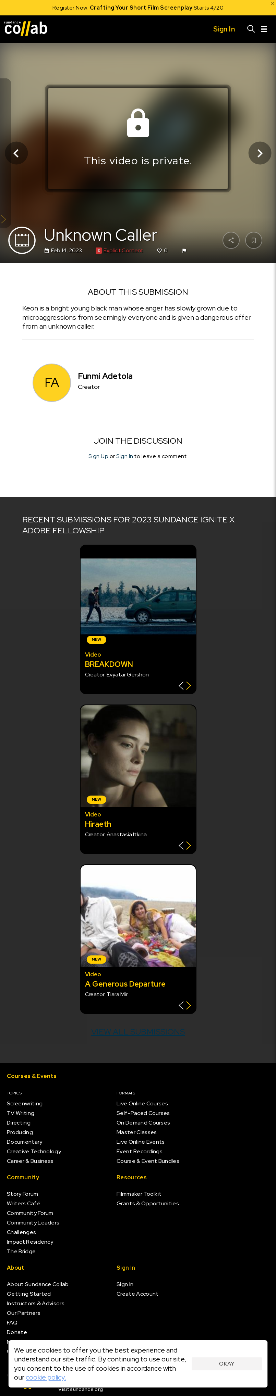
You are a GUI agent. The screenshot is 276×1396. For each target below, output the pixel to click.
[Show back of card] (185, 686)
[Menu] (264, 29)
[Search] (251, 29)
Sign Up (98, 456)
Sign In (124, 456)
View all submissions (138, 1031)
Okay (227, 1363)
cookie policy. (46, 1377)
